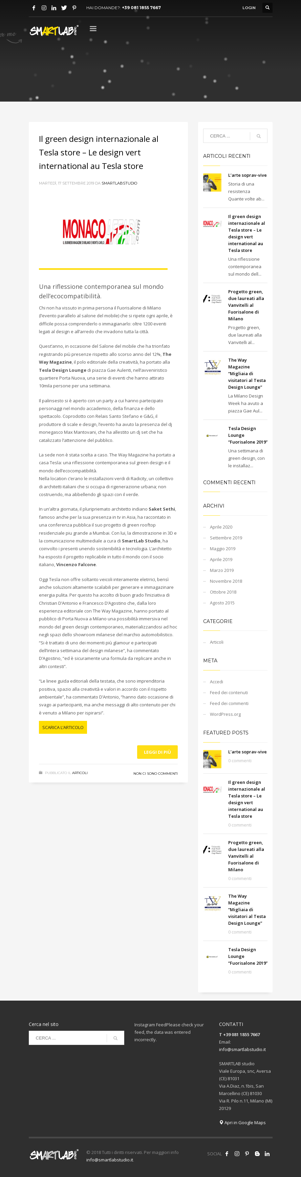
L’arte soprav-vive (247, 175)
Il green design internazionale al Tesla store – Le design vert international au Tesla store (98, 152)
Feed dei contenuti (229, 692)
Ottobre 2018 (223, 592)
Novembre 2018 (226, 581)
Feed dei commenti (229, 703)
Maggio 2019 (222, 548)
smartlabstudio (119, 183)
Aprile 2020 (221, 527)
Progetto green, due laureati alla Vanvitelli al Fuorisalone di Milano (246, 305)
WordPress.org (225, 714)
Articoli (80, 773)
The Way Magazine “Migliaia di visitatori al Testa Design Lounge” (247, 373)
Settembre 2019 (226, 538)
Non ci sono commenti (155, 773)
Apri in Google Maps (242, 1122)
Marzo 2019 (222, 570)
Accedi (216, 682)
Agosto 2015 (222, 603)
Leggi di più (157, 752)
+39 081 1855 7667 (141, 7)
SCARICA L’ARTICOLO (63, 727)
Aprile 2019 (221, 559)
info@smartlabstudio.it (242, 1049)
